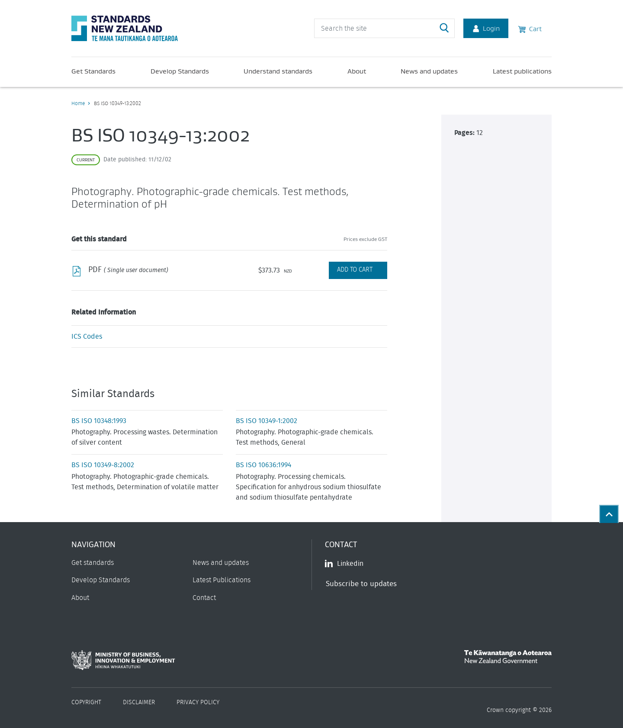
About (356, 71)
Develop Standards (180, 71)
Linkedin (344, 564)
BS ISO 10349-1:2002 (266, 420)
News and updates (429, 71)
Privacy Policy (198, 702)
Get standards (92, 562)
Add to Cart (355, 269)
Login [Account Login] (486, 28)
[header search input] (384, 28)
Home (78, 103)
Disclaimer (139, 702)
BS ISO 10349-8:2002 (102, 465)
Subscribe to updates (361, 583)
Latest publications (522, 71)
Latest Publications (221, 580)
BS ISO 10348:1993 (98, 420)
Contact (204, 597)
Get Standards (93, 71)
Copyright (86, 702)
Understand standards (278, 71)
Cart (530, 28)
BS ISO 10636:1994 (263, 465)
